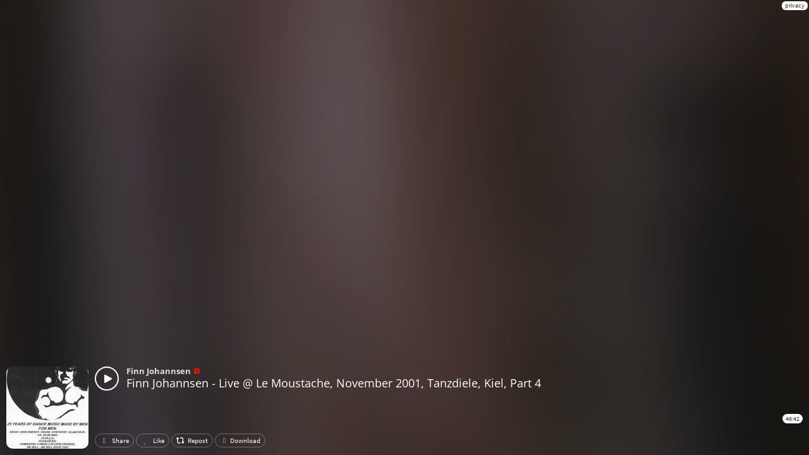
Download (240, 440)
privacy (795, 5)
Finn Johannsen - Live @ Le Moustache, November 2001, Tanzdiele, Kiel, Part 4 (333, 383)
